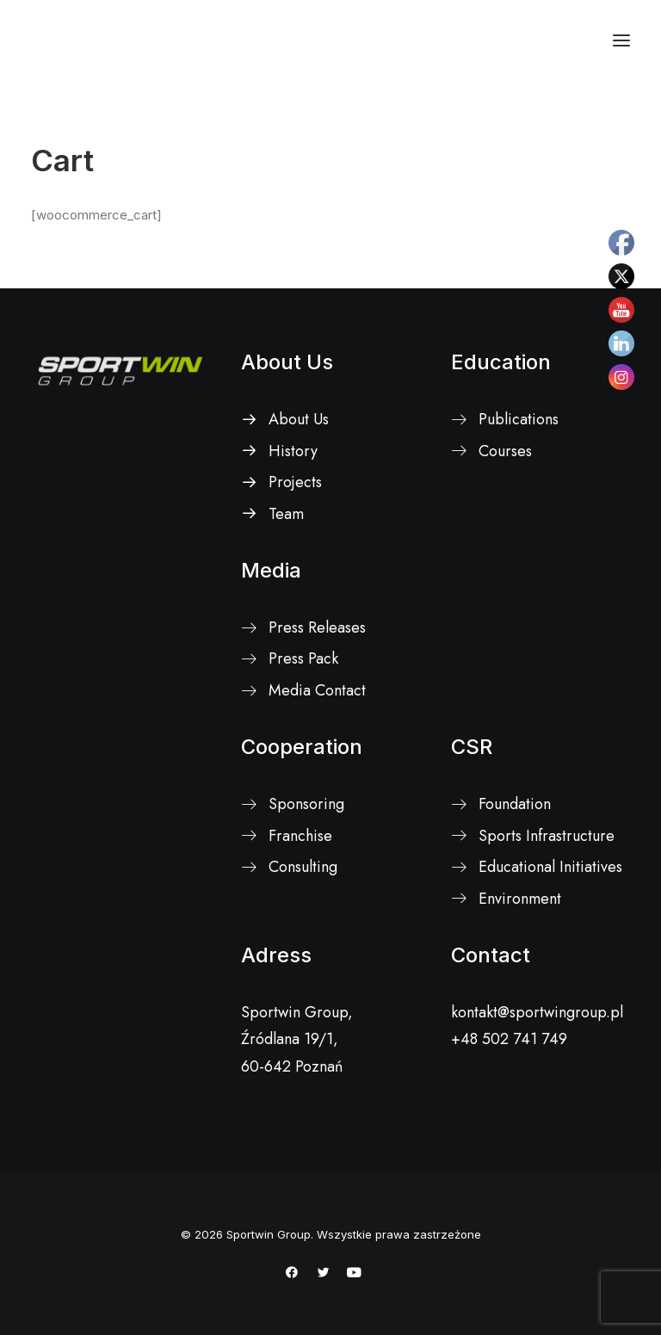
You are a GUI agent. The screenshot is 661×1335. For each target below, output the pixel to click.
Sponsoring (306, 804)
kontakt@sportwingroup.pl (537, 1012)
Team (286, 514)
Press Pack (303, 658)
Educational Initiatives (550, 867)
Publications (519, 419)
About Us (287, 361)
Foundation (515, 804)
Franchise (300, 836)
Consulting (303, 867)
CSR (471, 746)
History (293, 451)
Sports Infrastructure (547, 836)
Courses (505, 451)
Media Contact (317, 690)
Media (271, 570)
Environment (520, 898)
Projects (295, 482)
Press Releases (317, 627)
